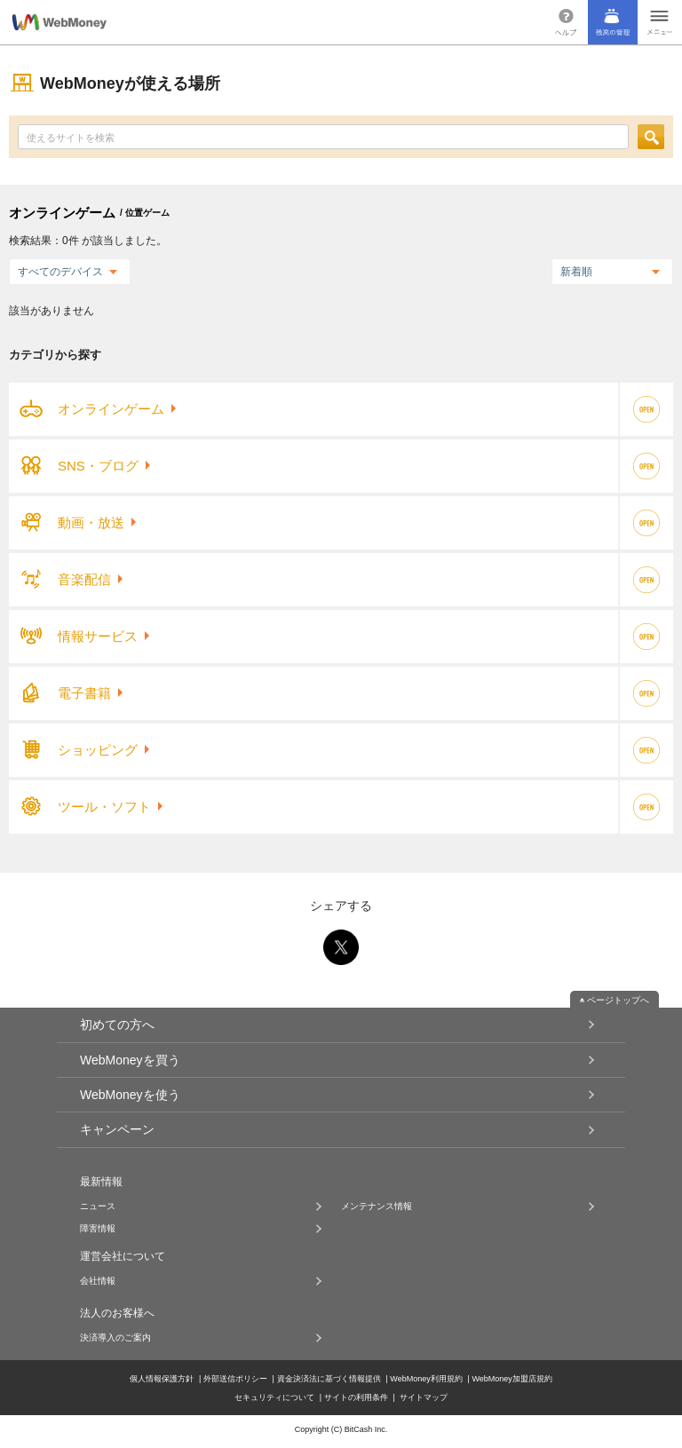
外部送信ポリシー (235, 1377)
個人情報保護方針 (162, 1377)
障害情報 (97, 1228)
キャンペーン (117, 1129)
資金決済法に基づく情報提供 (329, 1377)
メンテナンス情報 (376, 1206)
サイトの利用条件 (356, 1396)
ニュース (97, 1206)
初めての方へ (117, 1024)
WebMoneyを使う (130, 1095)
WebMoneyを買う (130, 1060)
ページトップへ (618, 1000)
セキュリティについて (274, 1396)
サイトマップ (424, 1396)
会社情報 (97, 1281)
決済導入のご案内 (115, 1337)
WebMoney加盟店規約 (511, 1377)
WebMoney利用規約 (426, 1377)
